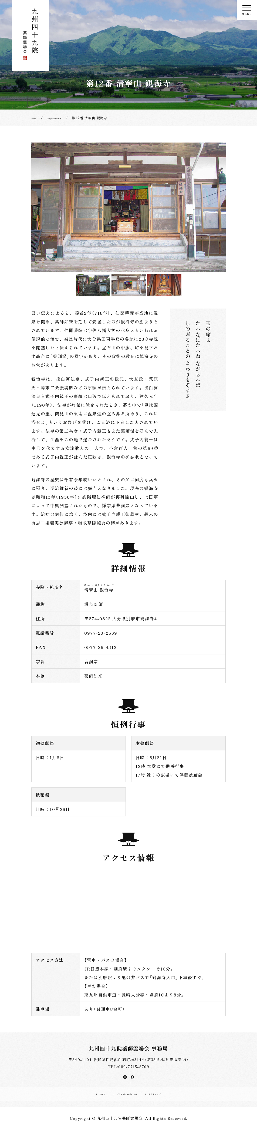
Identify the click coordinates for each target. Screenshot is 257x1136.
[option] (128, 207)
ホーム (85, 1098)
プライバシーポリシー (124, 1098)
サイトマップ (168, 1098)
